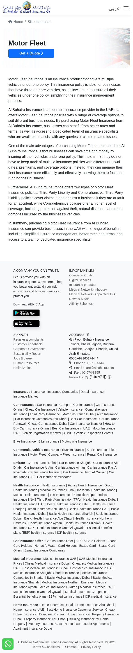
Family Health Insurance (85, 485)
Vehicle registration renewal (41, 433)
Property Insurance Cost (45, 624)
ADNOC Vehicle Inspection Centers (88, 433)
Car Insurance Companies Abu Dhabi (41, 419)
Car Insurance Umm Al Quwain (84, 472)
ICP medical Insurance (101, 596)
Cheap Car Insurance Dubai (47, 423)
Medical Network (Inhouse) (88, 289)
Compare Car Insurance (76, 405)
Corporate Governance (29, 349)
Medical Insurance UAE (59, 558)
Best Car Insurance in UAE (71, 428)
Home (15, 22)
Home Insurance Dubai (57, 605)
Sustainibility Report (27, 353)
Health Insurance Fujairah (82, 523)
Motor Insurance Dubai (78, 414)
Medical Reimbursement (30, 495)
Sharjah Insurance (66, 573)
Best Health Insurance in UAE (68, 504)
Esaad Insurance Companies (44, 550)
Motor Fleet (38, 454)
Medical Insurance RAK (96, 587)
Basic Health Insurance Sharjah (71, 513)
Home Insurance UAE (28, 609)
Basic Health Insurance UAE (89, 509)
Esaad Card (87, 545)
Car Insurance (47, 405)
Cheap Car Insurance (40, 409)
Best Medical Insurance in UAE (92, 568)
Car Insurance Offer (59, 541)
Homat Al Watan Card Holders (55, 545)
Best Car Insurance (83, 419)
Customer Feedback (27, 344)
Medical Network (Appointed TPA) (93, 294)
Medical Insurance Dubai (57, 490)
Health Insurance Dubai (99, 499)
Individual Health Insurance (96, 490)
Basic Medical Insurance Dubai (68, 577)
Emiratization (22, 368)
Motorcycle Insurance (77, 441)
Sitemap (70, 647)
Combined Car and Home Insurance (64, 614)
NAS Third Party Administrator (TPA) (55, 499)
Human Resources (26, 363)
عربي (114, 8)
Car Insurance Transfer (86, 423)
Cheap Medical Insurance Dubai (47, 563)
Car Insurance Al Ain (38, 467)
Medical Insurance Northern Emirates (67, 582)
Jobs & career (23, 358)
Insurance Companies (62, 391)
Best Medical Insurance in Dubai (45, 568)
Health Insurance (53, 485)
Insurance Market (25, 396)
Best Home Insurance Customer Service (74, 609)
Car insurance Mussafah (54, 477)
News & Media (79, 299)
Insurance (38, 391)
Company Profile (81, 275)
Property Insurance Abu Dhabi (45, 619)
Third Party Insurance (45, 414)
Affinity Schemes (81, 303)
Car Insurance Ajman (70, 467)
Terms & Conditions (46, 647)
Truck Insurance (73, 450)
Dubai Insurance (92, 391)
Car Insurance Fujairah (44, 472)
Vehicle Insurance (70, 409)
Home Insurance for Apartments (86, 624)
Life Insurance (60, 495)
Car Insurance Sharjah (75, 463)
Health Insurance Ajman (45, 523)
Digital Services (80, 280)
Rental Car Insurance (102, 454)
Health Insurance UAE (29, 504)
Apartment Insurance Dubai (32, 628)
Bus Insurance (97, 450)
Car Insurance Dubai (42, 463)
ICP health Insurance (72, 532)
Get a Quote (31, 53)
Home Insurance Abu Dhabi (94, 605)
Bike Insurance (48, 441)
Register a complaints (28, 339)
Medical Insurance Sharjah (32, 573)
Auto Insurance (107, 414)
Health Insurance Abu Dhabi (46, 509)
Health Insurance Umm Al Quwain (61, 528)
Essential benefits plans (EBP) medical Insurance (47, 596)
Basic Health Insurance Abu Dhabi (48, 518)
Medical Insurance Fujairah (58, 587)
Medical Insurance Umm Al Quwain (37, 592)
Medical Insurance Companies (86, 592)
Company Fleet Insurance (66, 454)
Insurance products (82, 285)
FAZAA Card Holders (90, 541)
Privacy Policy (91, 647)
